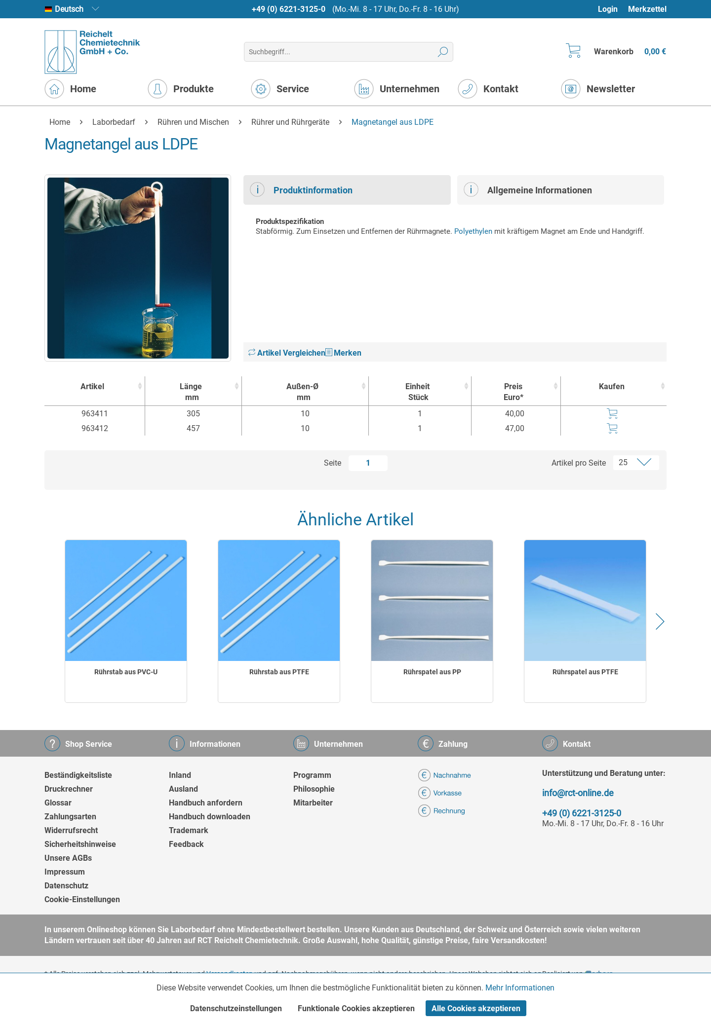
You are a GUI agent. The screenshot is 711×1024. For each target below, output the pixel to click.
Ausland (183, 789)
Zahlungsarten (70, 816)
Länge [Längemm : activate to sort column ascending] (191, 392)
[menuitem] (612, 9)
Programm (312, 775)
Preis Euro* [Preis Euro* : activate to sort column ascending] (513, 392)
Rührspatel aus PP (432, 672)
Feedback (186, 844)
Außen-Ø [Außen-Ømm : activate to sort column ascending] (302, 392)
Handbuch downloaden (209, 816)
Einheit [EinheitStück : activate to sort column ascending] (418, 392)
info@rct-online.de (578, 793)
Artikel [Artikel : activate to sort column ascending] (92, 386)
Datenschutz (66, 885)
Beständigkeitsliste (78, 775)
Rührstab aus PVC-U (126, 672)
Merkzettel (647, 9)
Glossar (58, 802)
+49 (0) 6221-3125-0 (288, 9)
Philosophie (314, 789)
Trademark (188, 830)
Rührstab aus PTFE (279, 672)
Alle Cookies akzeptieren (476, 1008)
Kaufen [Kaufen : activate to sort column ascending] (612, 386)
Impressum (64, 872)
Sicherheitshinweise (80, 844)
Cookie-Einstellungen (82, 899)
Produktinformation (301, 189)
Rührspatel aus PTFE (585, 672)
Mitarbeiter (313, 802)
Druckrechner (68, 789)
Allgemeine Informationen (528, 189)
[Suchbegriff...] (348, 52)
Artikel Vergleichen (286, 353)
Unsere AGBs (68, 858)
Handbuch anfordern (205, 802)
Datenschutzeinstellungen (236, 1008)
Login (608, 9)
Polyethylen (473, 231)
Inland (180, 775)
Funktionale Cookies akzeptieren (356, 1008)
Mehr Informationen (519, 987)
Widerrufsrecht (71, 830)
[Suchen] (443, 52)
